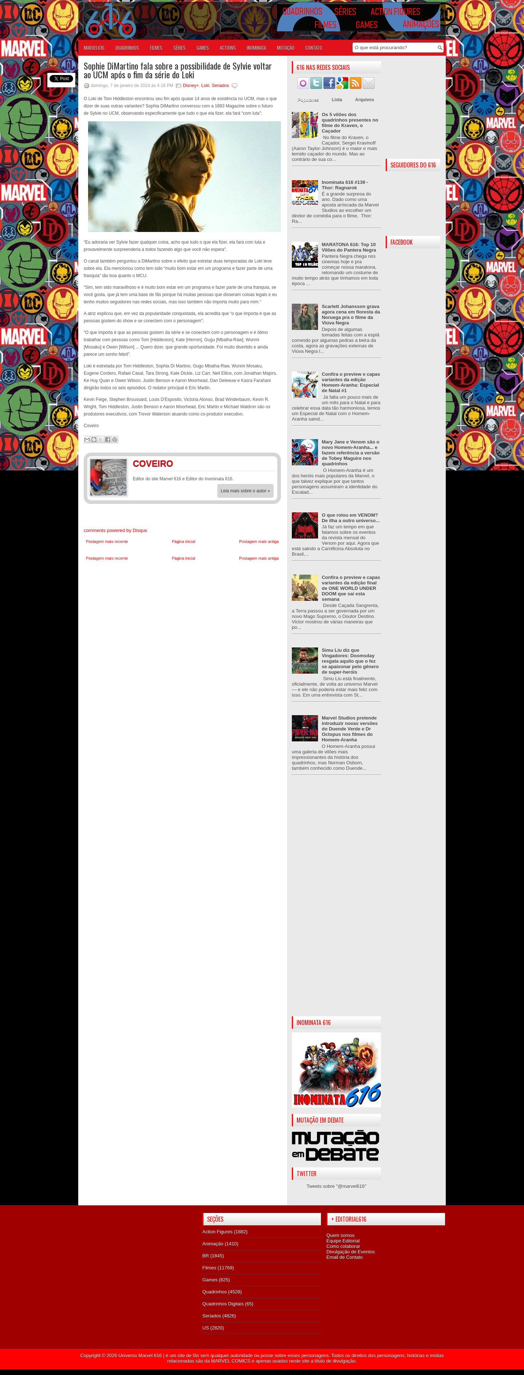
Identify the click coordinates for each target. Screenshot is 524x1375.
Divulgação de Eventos (350, 1251)
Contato (313, 47)
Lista (337, 99)
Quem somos (340, 1235)
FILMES (156, 47)
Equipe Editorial (343, 1241)
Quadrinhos (214, 1292)
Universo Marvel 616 (140, 1355)
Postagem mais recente (107, 541)
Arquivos (364, 99)
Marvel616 (94, 47)
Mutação (285, 47)
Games (210, 1280)
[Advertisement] (336, 901)
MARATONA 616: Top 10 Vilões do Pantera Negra (349, 247)
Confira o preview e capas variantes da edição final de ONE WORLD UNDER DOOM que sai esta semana (351, 588)
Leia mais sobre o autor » (245, 490)
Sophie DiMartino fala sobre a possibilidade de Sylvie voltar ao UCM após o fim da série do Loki (178, 70)
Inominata (256, 47)
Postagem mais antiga (259, 541)
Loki (205, 85)
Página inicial (183, 541)
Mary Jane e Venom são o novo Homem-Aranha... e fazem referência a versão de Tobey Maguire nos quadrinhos (351, 452)
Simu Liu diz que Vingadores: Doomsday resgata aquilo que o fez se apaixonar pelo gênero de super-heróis (350, 661)
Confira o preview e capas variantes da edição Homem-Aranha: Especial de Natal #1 (351, 382)
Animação (212, 1243)
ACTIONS (228, 47)
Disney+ (191, 85)
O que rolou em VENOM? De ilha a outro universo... (351, 517)
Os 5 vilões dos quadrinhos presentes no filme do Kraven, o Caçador (350, 123)
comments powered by (115, 530)
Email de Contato (344, 1257)
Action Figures (217, 1231)
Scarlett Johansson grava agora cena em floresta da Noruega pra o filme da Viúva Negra (351, 315)
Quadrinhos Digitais (222, 1304)
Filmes (209, 1267)
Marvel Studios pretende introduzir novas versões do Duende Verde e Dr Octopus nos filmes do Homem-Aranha (350, 728)
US (205, 1328)
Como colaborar (343, 1246)
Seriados (220, 85)
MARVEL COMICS (230, 1361)
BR (205, 1255)
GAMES (202, 47)
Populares (308, 99)
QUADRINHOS (127, 47)
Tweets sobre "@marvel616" (336, 1186)
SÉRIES (179, 47)
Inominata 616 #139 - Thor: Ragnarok (345, 185)
